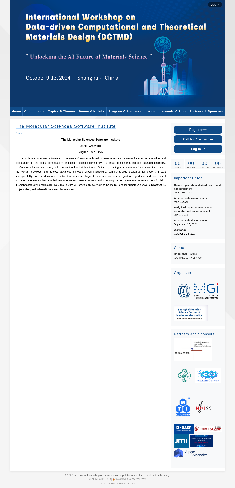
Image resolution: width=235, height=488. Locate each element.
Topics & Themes (62, 111)
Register (198, 130)
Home (16, 111)
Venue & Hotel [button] (92, 111)
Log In (198, 149)
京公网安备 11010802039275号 (129, 479)
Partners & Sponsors (206, 111)
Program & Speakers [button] (126, 111)
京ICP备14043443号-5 (100, 479)
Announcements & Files (167, 111)
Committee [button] (34, 111)
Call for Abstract (198, 139)
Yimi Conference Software (123, 483)
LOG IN (215, 4)
